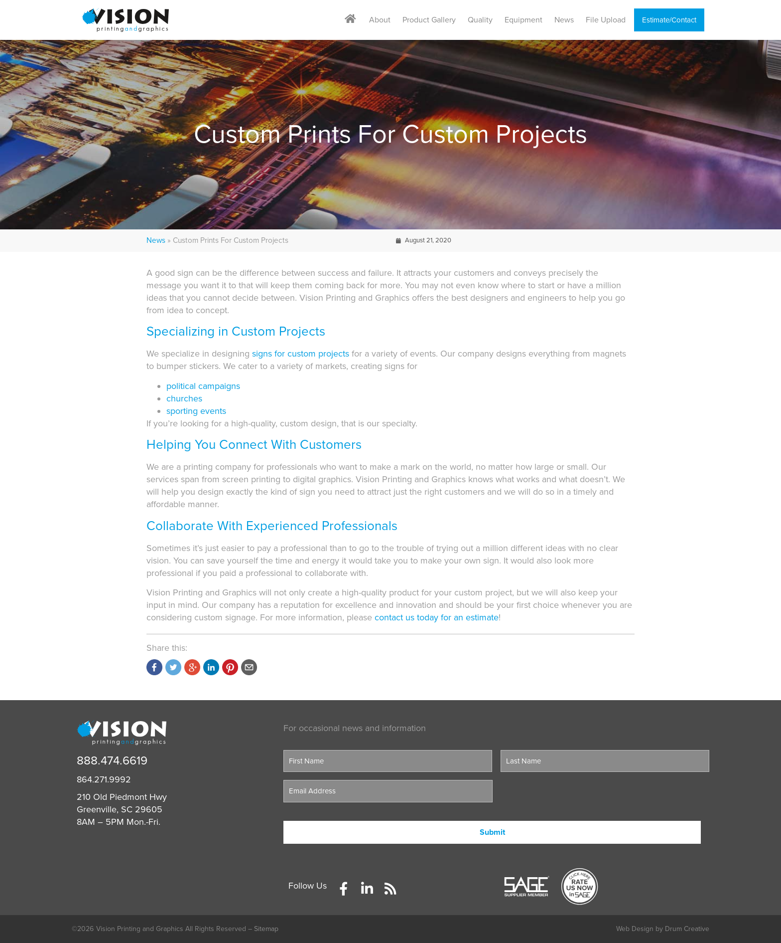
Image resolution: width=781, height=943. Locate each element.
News (564, 20)
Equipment (523, 20)
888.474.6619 (112, 761)
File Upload (606, 20)
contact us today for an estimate (437, 617)
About (379, 20)
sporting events (196, 410)
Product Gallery (429, 20)
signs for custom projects (300, 353)
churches (184, 398)
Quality (480, 20)
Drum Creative (687, 929)
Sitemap (266, 929)
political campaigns (203, 385)
